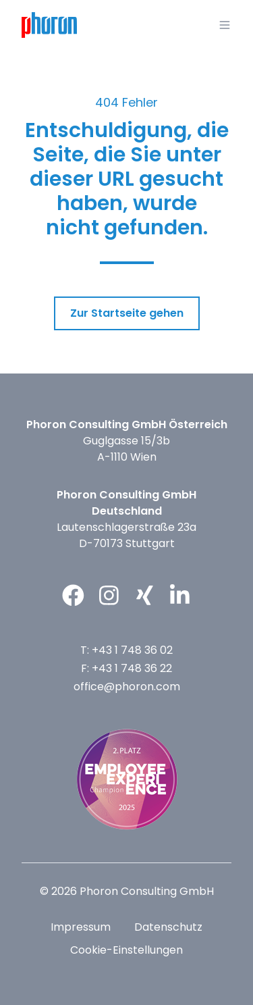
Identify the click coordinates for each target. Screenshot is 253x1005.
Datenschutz (168, 927)
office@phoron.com (127, 686)
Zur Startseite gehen (127, 313)
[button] (224, 25)
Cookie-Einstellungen (126, 950)
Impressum (81, 927)
